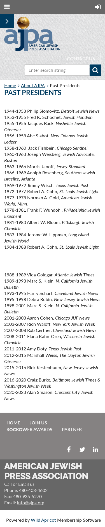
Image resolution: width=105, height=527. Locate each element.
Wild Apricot (43, 520)
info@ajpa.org (30, 502)
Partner (72, 429)
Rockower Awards (29, 429)
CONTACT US (81, 58)
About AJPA (33, 85)
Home (10, 85)
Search (95, 70)
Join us (38, 422)
